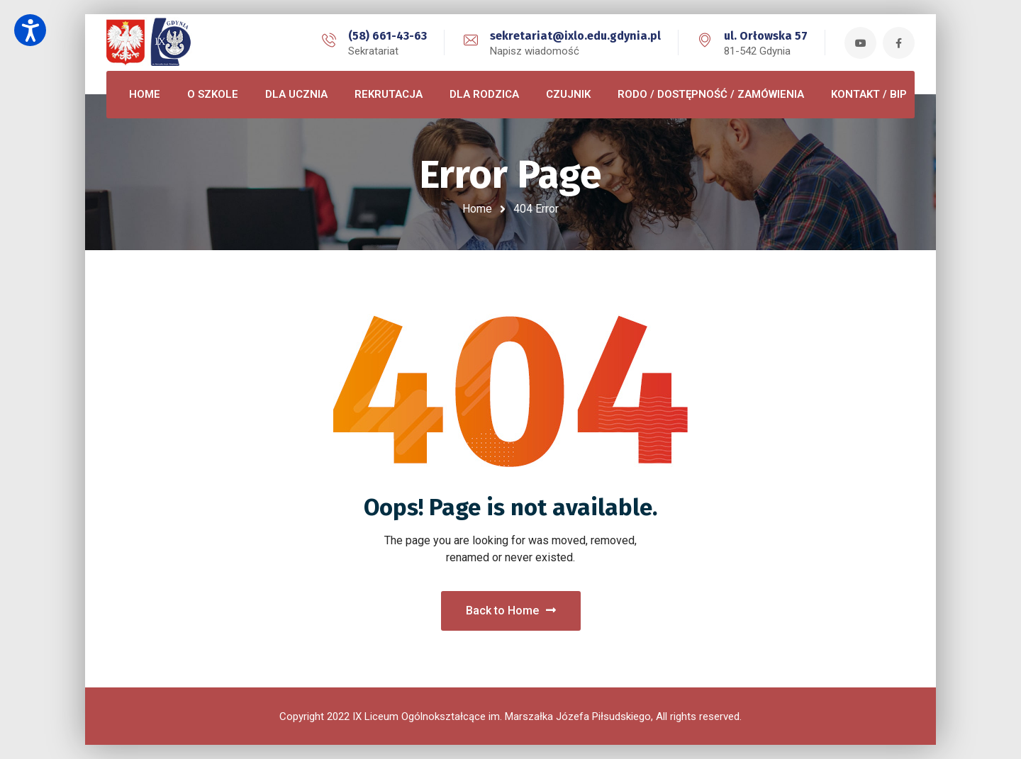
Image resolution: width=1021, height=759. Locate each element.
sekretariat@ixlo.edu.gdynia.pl (575, 36)
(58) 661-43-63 (387, 36)
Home (477, 208)
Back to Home (511, 610)
